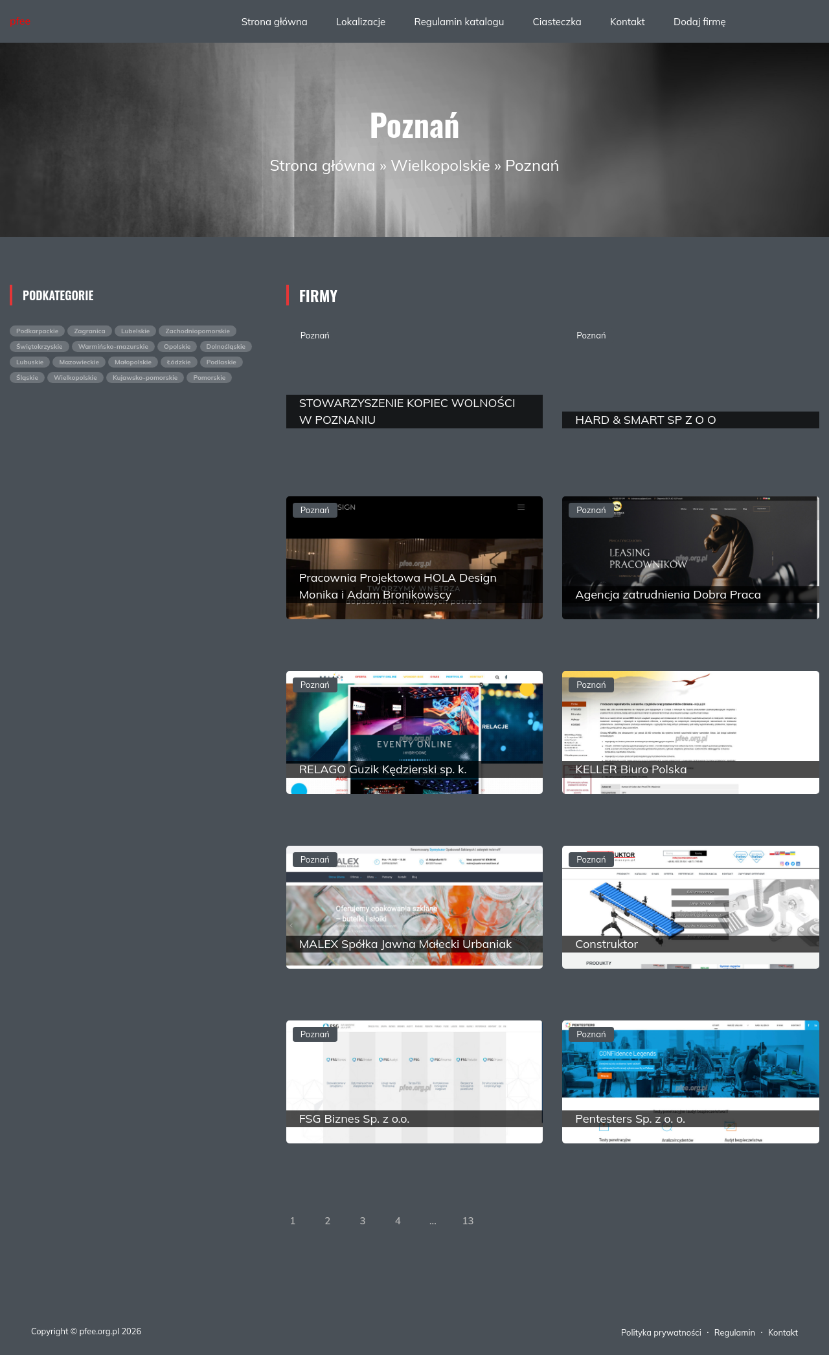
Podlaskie (221, 362)
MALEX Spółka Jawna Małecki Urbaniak (405, 943)
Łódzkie (179, 362)
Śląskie (27, 377)
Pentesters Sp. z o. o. (630, 1118)
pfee (20, 20)
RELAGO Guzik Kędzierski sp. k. (383, 769)
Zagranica (89, 331)
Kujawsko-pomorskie (145, 377)
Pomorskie (209, 377)
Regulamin (734, 1332)
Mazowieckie (78, 362)
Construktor (606, 943)
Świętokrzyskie (39, 346)
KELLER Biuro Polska (631, 769)
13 (468, 1221)
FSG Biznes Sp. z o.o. (354, 1118)
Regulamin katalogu (459, 22)
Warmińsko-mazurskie (113, 346)
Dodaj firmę (700, 22)
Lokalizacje (360, 22)
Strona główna (275, 22)
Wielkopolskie (440, 165)
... (433, 1221)
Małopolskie (133, 362)
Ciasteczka (556, 22)
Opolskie (177, 346)
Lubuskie (29, 362)
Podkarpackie (37, 331)
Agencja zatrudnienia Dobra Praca (668, 594)
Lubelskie (135, 331)
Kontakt (627, 22)
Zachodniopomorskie (197, 331)
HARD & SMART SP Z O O (645, 419)
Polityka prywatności (661, 1332)
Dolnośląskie (226, 346)
